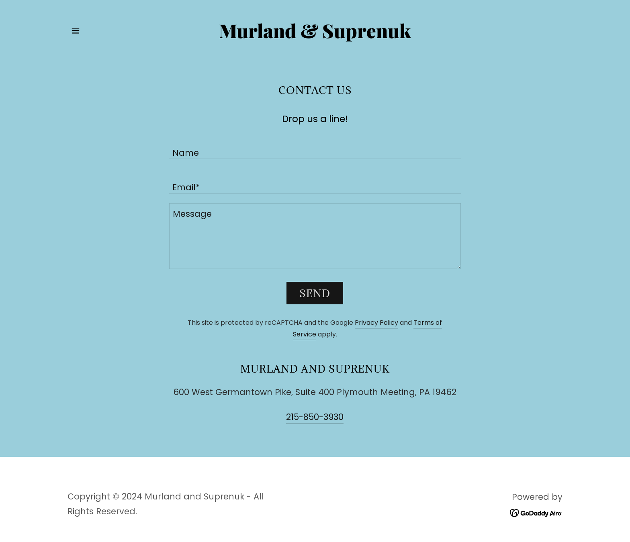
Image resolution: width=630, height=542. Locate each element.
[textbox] (314, 146)
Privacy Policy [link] (376, 322)
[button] (76, 30)
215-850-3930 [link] (315, 417)
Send (314, 293)
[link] (315, 35)
